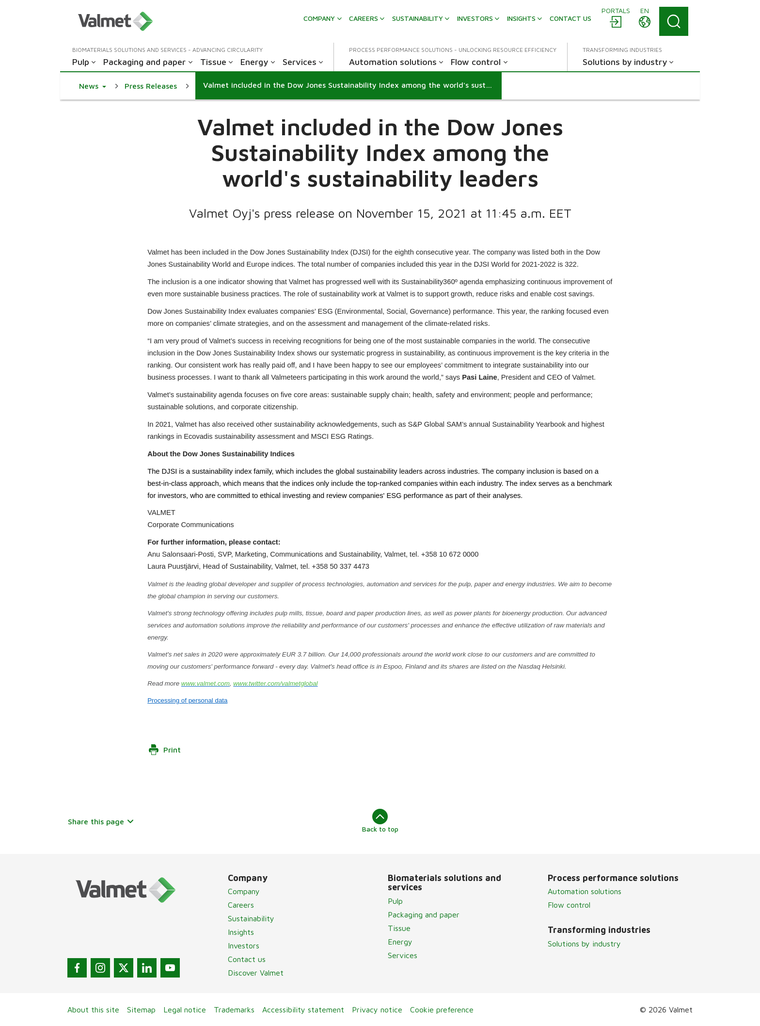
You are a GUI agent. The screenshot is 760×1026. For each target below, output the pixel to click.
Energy (400, 941)
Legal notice (184, 1009)
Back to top (380, 821)
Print (164, 749)
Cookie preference (442, 1009)
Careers (241, 904)
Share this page (101, 821)
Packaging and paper (423, 914)
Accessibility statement (303, 1009)
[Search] (673, 21)
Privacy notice (377, 1009)
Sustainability (251, 918)
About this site (93, 1009)
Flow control (569, 904)
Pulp (395, 901)
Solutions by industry (584, 943)
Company (244, 891)
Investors (243, 945)
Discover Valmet (256, 972)
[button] (92, 86)
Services (402, 955)
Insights (241, 932)
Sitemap (141, 1009)
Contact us (247, 959)
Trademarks (234, 1009)
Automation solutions (584, 891)
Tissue (399, 928)
